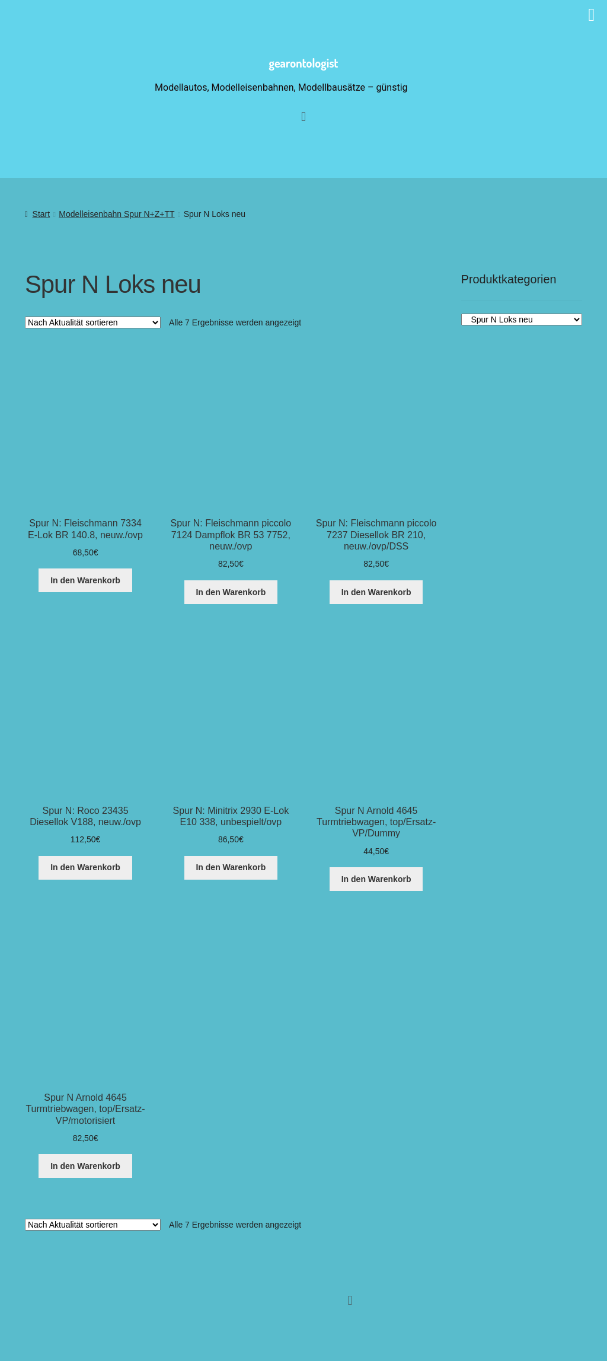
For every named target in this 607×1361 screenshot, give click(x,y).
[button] (350, 1301)
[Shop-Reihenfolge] (93, 322)
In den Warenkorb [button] (85, 580)
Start (41, 214)
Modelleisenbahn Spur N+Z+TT (116, 214)
